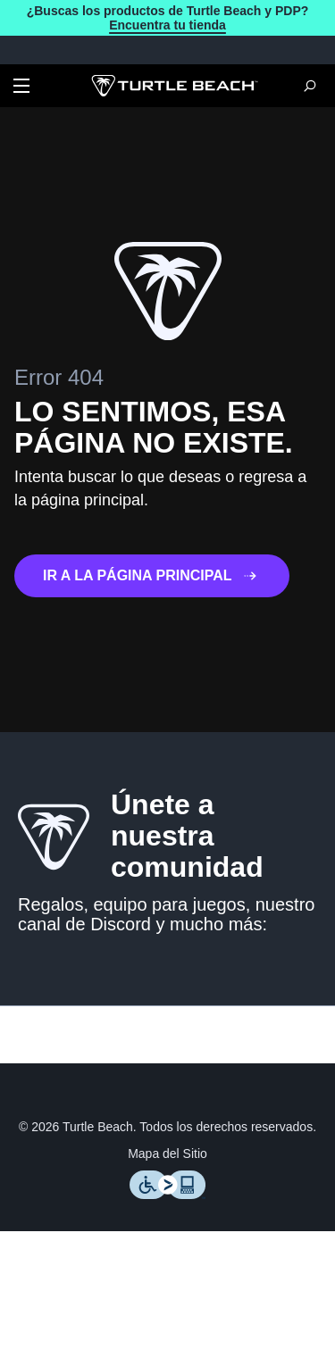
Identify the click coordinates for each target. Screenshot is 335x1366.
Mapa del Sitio (168, 1168)
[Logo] (174, 87)
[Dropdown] (21, 87)
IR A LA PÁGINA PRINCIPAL (157, 577)
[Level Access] (168, 1208)
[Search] (310, 87)
